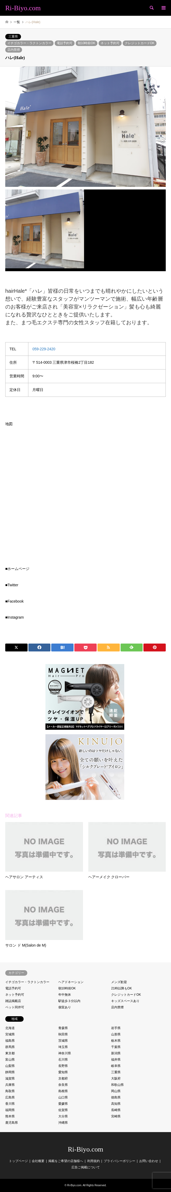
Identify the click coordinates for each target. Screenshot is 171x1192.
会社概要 (38, 1161)
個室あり (64, 1007)
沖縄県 (63, 1122)
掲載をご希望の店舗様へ (65, 1161)
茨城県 (63, 1040)
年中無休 (64, 994)
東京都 (10, 1053)
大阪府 (116, 1078)
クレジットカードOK (139, 43)
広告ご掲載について (85, 1167)
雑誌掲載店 (13, 1001)
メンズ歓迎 (119, 982)
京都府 (63, 1078)
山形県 (116, 1034)
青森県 (63, 1028)
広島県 (10, 1097)
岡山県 (116, 1091)
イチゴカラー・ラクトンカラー (29, 43)
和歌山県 (117, 1085)
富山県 (10, 1059)
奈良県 (63, 1085)
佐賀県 (63, 1110)
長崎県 (116, 1110)
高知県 (116, 1104)
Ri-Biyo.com (85, 1149)
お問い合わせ (148, 1161)
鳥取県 (10, 1091)
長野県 (63, 1066)
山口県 (63, 1097)
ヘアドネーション (71, 982)
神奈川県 (64, 1053)
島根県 (63, 1091)
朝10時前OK (86, 43)
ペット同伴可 (14, 1007)
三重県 (13, 36)
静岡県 (10, 1072)
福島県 (10, 1040)
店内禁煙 (13, 50)
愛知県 (63, 1072)
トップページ (18, 1161)
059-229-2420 (43, 349)
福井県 (116, 1059)
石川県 (63, 1059)
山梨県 (10, 1066)
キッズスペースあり (125, 1001)
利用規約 (93, 1161)
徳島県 (116, 1097)
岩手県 (116, 1028)
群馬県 (10, 1047)
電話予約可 (64, 43)
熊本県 (10, 1116)
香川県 (10, 1104)
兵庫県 (10, 1085)
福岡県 (10, 1110)
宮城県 (10, 1034)
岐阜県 (116, 1066)
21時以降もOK (121, 988)
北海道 (10, 1028)
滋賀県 (10, 1078)
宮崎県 (116, 1116)
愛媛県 (63, 1104)
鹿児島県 (11, 1122)
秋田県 (63, 1034)
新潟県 (116, 1053)
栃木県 (116, 1040)
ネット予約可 (110, 43)
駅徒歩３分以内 (69, 1001)
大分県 (63, 1116)
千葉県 (116, 1047)
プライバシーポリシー (119, 1161)
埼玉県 (63, 1047)
